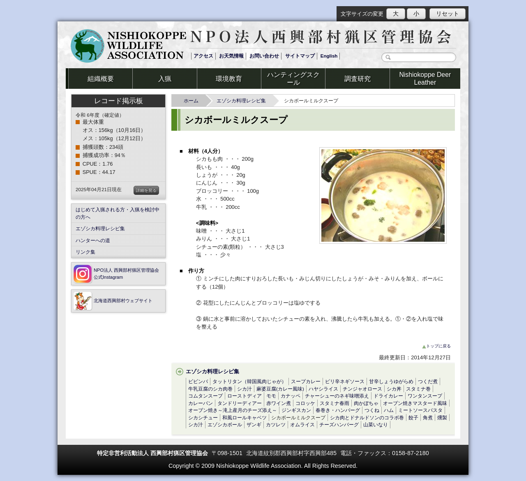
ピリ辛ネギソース (345, 381)
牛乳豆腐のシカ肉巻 (210, 388)
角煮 (428, 417)
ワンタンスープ (425, 395)
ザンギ (254, 424)
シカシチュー (203, 417)
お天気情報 (231, 55)
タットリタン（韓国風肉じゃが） (249, 381)
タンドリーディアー (239, 403)
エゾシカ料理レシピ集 (244, 100)
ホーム (193, 100)
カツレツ (276, 424)
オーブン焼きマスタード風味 (415, 403)
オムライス (302, 424)
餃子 (413, 417)
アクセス (203, 55)
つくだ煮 (428, 381)
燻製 (442, 417)
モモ (271, 395)
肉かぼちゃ (366, 403)
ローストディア (244, 395)
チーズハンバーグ (339, 424)
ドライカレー (388, 395)
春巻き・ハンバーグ (338, 410)
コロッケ (305, 403)
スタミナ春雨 (334, 403)
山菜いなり (375, 424)
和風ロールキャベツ (244, 417)
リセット (447, 13)
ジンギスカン (296, 410)
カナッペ (290, 395)
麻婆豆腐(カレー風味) (280, 388)
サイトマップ (300, 55)
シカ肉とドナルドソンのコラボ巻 (367, 417)
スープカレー (306, 381)
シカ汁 (244, 388)
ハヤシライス (323, 388)
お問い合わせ (264, 55)
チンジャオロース (362, 388)
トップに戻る (436, 346)
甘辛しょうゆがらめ (391, 381)
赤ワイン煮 (278, 403)
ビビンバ (198, 381)
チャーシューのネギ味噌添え (337, 395)
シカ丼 (394, 388)
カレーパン (200, 403)
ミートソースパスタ (420, 410)
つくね (372, 410)
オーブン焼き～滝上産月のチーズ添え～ (232, 410)
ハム (389, 410)
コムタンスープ (205, 395)
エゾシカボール (225, 424)
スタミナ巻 (418, 388)
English (329, 55)
